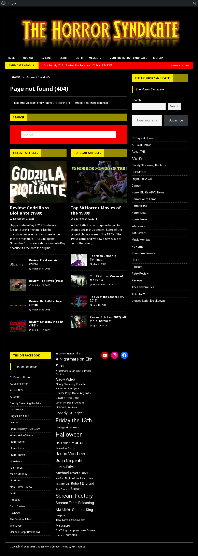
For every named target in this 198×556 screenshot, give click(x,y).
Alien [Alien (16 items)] (78, 353)
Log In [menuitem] (12, 3)
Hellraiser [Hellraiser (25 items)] (63, 443)
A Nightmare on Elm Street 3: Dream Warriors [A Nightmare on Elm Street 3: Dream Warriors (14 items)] (73, 373)
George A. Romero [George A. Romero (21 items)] (68, 427)
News (63, 58)
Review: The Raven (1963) (46, 280)
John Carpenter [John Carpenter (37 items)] (70, 460)
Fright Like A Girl (142, 178)
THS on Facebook (26, 355)
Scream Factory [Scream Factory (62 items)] (74, 496)
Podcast (27, 58)
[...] (53, 248)
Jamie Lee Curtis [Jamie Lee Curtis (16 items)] (65, 448)
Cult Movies (139, 172)
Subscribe (176, 120)
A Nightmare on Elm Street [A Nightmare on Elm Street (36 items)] (74, 362)
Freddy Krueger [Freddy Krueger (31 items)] (69, 413)
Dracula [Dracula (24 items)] (61, 407)
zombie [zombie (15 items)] (60, 535)
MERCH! (158, 58)
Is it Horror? (139, 233)
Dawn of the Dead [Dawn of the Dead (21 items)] (67, 398)
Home (11, 58)
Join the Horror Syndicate (128, 58)
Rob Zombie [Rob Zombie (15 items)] (62, 489)
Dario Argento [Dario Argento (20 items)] (81, 393)
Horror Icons (139, 205)
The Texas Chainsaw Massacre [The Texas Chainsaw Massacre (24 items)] (70, 522)
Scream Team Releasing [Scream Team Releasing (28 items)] (75, 503)
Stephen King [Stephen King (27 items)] (82, 510)
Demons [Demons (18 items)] (79, 402)
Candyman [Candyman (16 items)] (74, 388)
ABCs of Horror (141, 145)
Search (136, 100)
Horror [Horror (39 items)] (77, 442)
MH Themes (78, 546)
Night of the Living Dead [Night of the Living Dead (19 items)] (79, 478)
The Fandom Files (143, 287)
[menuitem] (3, 3)
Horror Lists (139, 212)
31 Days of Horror (143, 138)
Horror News (139, 219)
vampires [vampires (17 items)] (73, 530)
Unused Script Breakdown (148, 300)
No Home (137, 246)
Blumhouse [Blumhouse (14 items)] (61, 388)
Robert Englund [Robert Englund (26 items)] (82, 483)
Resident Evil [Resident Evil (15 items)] (62, 484)
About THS (139, 151)
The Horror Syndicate (152, 78)
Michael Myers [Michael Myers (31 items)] (68, 473)
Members (95, 58)
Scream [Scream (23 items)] (76, 489)
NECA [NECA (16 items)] (85, 473)
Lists (79, 58)
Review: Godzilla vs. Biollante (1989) (30, 210)
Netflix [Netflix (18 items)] (59, 478)
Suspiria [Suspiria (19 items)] (61, 515)
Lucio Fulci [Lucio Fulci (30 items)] (65, 467)
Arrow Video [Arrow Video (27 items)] (65, 379)
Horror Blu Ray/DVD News (148, 192)
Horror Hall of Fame (144, 199)
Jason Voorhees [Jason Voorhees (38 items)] (71, 453)
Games (136, 185)
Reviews (45, 58)
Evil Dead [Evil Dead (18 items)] (73, 407)
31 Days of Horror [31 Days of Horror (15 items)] (65, 353)
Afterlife (137, 158)
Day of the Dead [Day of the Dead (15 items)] (64, 402)
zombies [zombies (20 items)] (71, 535)
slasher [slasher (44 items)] (63, 509)
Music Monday (141, 239)
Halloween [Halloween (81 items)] (69, 434)
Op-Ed (136, 260)
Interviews (138, 226)
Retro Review (140, 273)
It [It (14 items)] (86, 443)
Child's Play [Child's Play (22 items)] (63, 393)
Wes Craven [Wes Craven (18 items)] (88, 530)
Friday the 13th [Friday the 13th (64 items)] (74, 420)
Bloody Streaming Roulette (149, 165)
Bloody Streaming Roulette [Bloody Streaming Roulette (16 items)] (71, 384)
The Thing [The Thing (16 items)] (61, 530)
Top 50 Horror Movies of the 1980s (96, 210)
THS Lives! (138, 294)
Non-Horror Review (144, 253)
